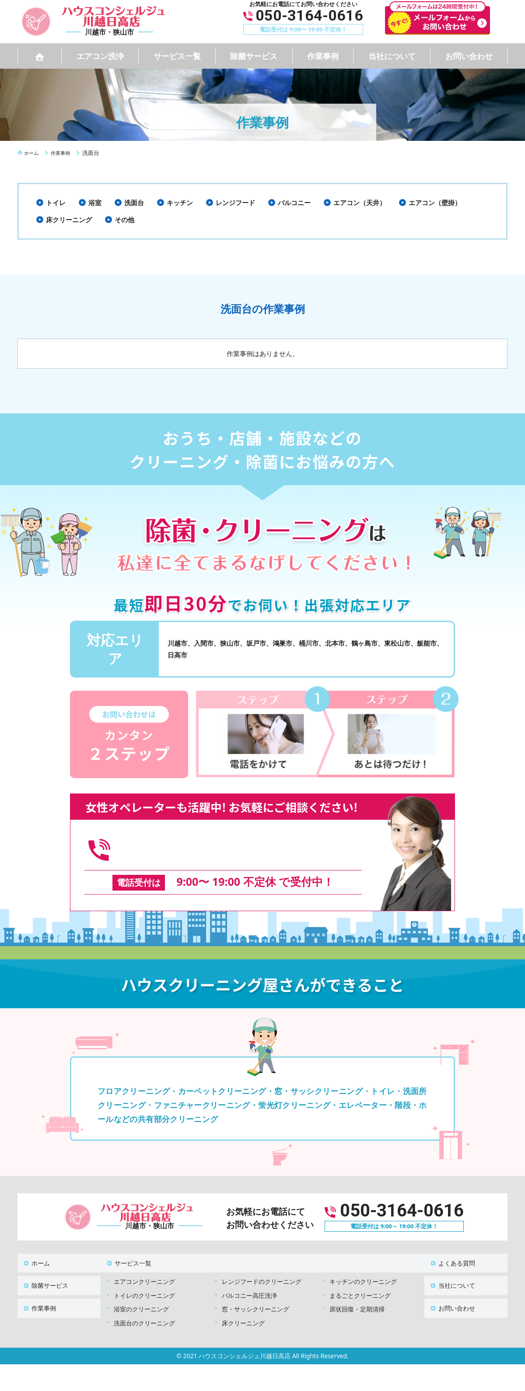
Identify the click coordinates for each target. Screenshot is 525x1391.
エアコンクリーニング (144, 1262)
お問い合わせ (469, 56)
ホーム (35, 1248)
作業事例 (323, 56)
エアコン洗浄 (100, 56)
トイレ (56, 202)
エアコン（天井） (359, 202)
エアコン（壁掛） (435, 202)
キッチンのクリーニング (363, 1262)
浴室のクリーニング (141, 1290)
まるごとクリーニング (360, 1276)
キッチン (180, 202)
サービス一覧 (177, 56)
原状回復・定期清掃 (357, 1290)
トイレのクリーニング (144, 1276)
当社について (392, 56)
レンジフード (235, 202)
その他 (124, 219)
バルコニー (294, 202)
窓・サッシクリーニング (255, 1290)
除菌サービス (253, 56)
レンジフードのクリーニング (261, 1262)
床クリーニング (69, 219)
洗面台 (134, 202)
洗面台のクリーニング (144, 1304)
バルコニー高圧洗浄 (249, 1276)
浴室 (95, 202)
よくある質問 (451, 1248)
